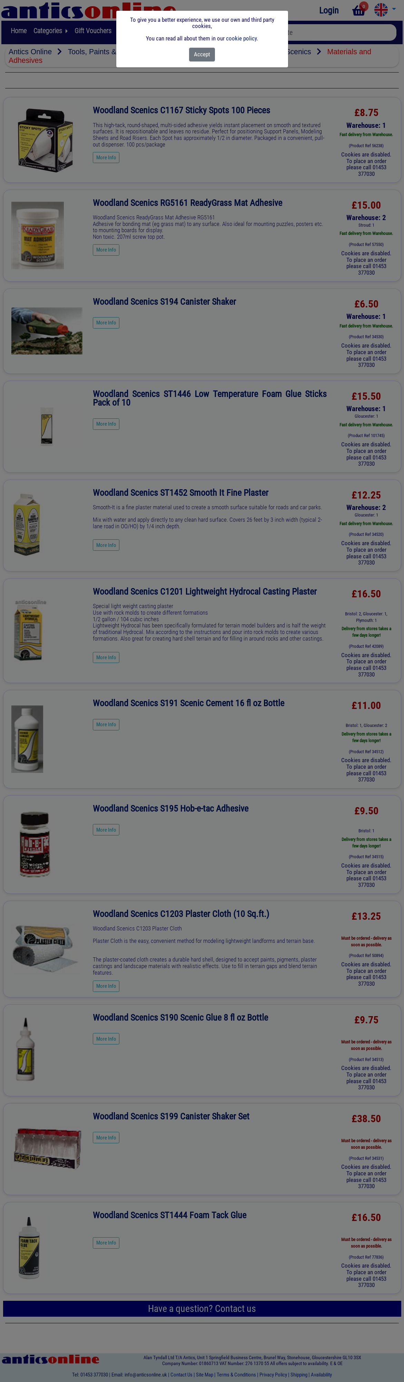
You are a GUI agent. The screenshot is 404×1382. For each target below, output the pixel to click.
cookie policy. (242, 38)
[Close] (202, 54)
